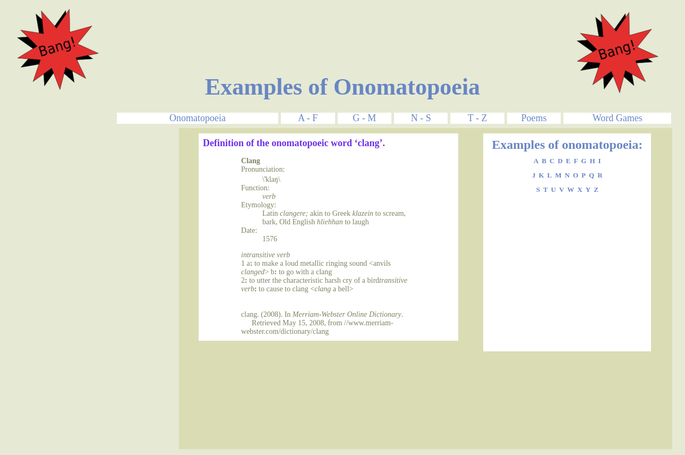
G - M (364, 118)
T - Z (477, 118)
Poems (534, 118)
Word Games (618, 118)
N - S (421, 118)
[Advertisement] (342, 28)
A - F (308, 118)
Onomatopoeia (197, 118)
